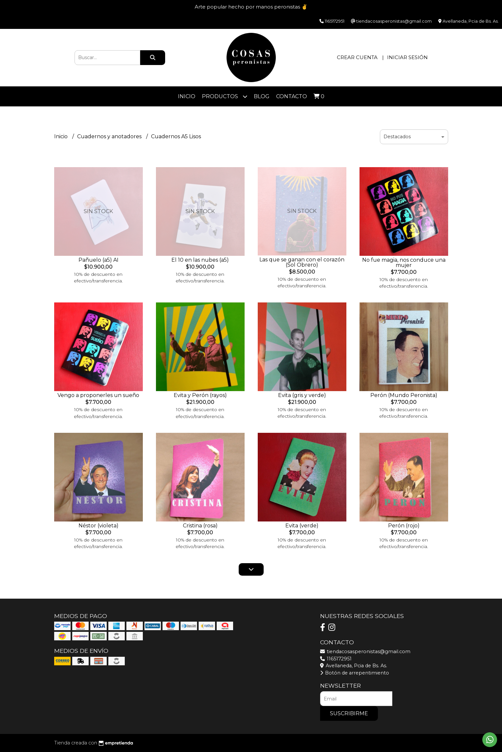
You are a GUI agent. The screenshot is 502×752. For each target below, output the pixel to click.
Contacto (291, 96)
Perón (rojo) (404, 525)
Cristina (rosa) (200, 525)
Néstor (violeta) (98, 525)
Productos (224, 96)
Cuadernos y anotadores (110, 136)
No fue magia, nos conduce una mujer (404, 262)
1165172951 (336, 659)
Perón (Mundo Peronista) (403, 395)
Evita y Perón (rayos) (200, 395)
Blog (262, 96)
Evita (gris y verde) (302, 395)
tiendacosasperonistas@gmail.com (365, 651)
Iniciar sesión (407, 57)
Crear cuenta (357, 57)
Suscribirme (349, 713)
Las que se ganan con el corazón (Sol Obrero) (301, 262)
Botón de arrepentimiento (354, 673)
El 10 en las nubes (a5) (200, 260)
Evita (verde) (301, 525)
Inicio (186, 96)
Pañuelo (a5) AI (98, 260)
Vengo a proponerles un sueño (98, 395)
